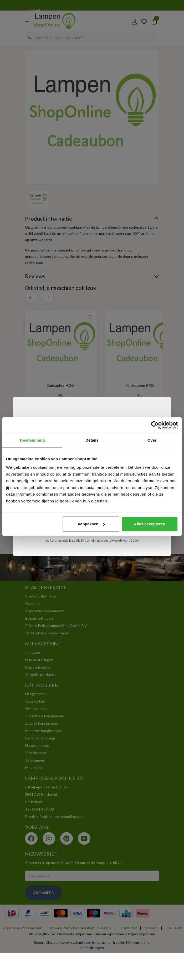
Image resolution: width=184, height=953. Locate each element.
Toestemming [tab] (32, 440)
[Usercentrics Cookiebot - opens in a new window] (155, 425)
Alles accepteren (149, 524)
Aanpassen (91, 524)
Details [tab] (92, 440)
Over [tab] (152, 440)
